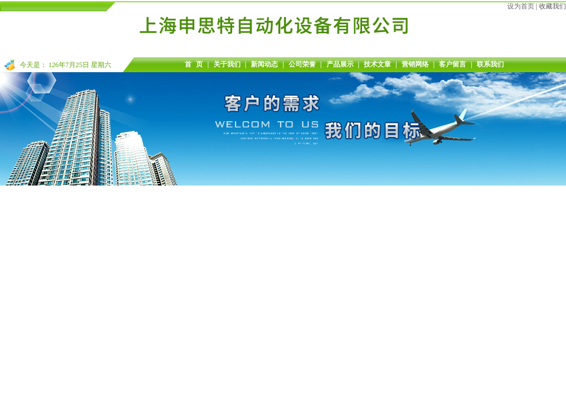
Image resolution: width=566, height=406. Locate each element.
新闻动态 (264, 64)
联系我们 (490, 64)
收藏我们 (552, 6)
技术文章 (377, 64)
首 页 (194, 64)
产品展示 (340, 64)
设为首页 (520, 6)
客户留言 (452, 64)
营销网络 (415, 64)
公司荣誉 (302, 64)
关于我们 (227, 64)
